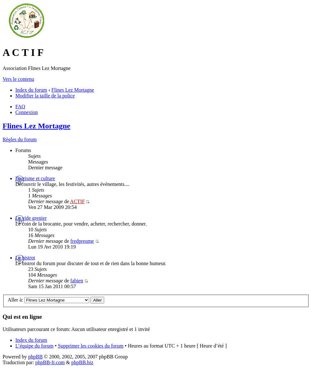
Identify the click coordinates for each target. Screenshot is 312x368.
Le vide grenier (31, 218)
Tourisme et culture (35, 178)
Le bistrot (25, 257)
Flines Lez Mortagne (72, 90)
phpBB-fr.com (50, 362)
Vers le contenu (18, 79)
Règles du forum (20, 139)
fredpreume (82, 241)
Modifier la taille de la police (45, 95)
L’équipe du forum (34, 346)
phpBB (35, 356)
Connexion (26, 112)
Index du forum (31, 90)
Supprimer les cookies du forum (90, 346)
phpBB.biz (82, 362)
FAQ (20, 106)
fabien (76, 280)
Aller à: (15, 300)
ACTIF (77, 201)
